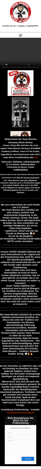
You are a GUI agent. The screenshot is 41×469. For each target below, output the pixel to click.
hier (36, 157)
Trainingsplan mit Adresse (17, 167)
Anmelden (27, 241)
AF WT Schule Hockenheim (28, 178)
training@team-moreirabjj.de (20, 413)
